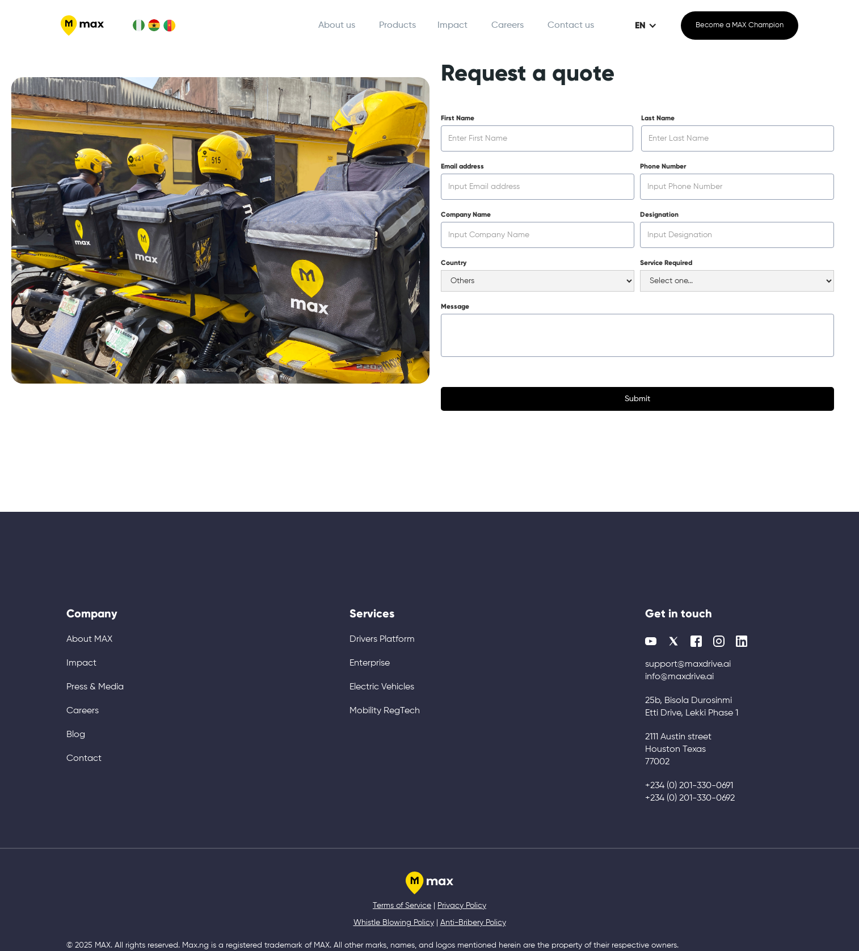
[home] (82, 25)
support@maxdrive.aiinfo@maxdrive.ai (688, 670)
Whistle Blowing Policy (393, 923)
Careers (507, 25)
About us (336, 25)
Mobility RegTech (385, 711)
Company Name (466, 214)
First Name (457, 118)
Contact (84, 758)
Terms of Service (402, 906)
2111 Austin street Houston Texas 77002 (678, 750)
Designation (659, 214)
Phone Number (663, 166)
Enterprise (370, 663)
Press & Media (95, 687)
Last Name (658, 118)
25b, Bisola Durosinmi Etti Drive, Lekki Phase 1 (691, 707)
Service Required (666, 263)
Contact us (571, 25)
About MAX (89, 639)
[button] (401, 25)
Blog (75, 734)
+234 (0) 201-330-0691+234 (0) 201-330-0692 (690, 792)
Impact (452, 25)
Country (453, 263)
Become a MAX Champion (740, 25)
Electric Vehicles (382, 687)
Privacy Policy (461, 906)
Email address (462, 166)
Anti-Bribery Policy (473, 923)
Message (455, 306)
